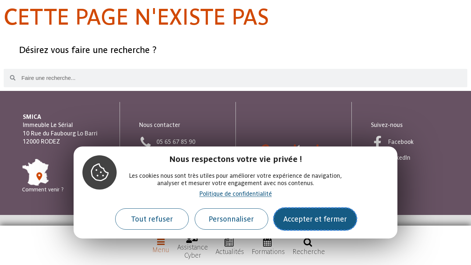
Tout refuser (152, 219)
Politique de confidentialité (235, 193)
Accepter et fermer (315, 219)
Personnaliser (231, 219)
